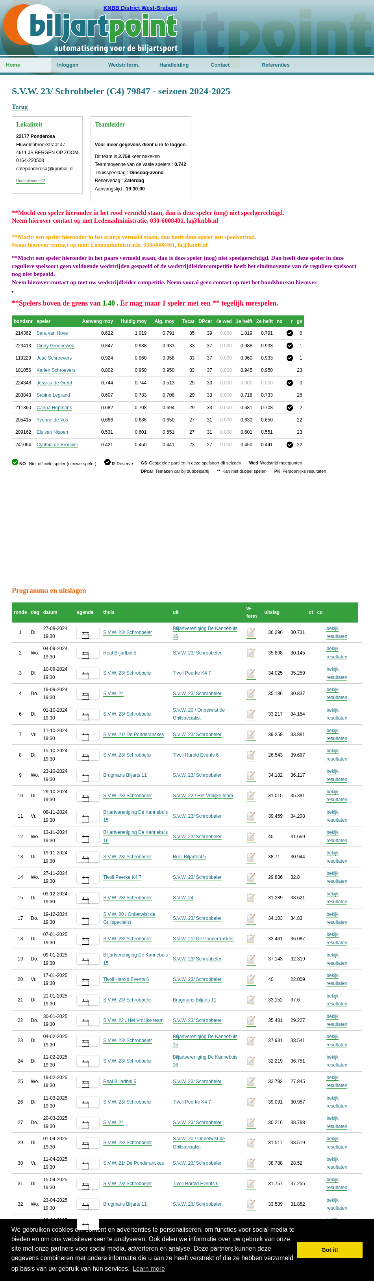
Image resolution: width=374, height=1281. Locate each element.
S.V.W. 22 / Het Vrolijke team (203, 795)
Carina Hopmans (54, 407)
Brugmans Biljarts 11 (125, 775)
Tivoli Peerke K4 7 (192, 673)
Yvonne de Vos (52, 420)
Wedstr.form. (123, 65)
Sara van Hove (52, 333)
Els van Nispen (52, 432)
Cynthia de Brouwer (57, 445)
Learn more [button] (149, 1268)
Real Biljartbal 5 (119, 653)
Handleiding (174, 65)
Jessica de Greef (54, 383)
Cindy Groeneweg (55, 346)
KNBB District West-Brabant (140, 8)
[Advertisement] (315, 124)
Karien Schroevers (56, 370)
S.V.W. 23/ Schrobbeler (127, 632)
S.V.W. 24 (113, 693)
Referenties (276, 65)
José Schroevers (54, 358)
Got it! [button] (330, 1250)
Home (13, 65)
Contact (220, 65)
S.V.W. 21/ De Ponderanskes (133, 734)
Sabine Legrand (53, 395)
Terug (20, 106)
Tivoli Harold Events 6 (195, 755)
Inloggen (67, 65)
